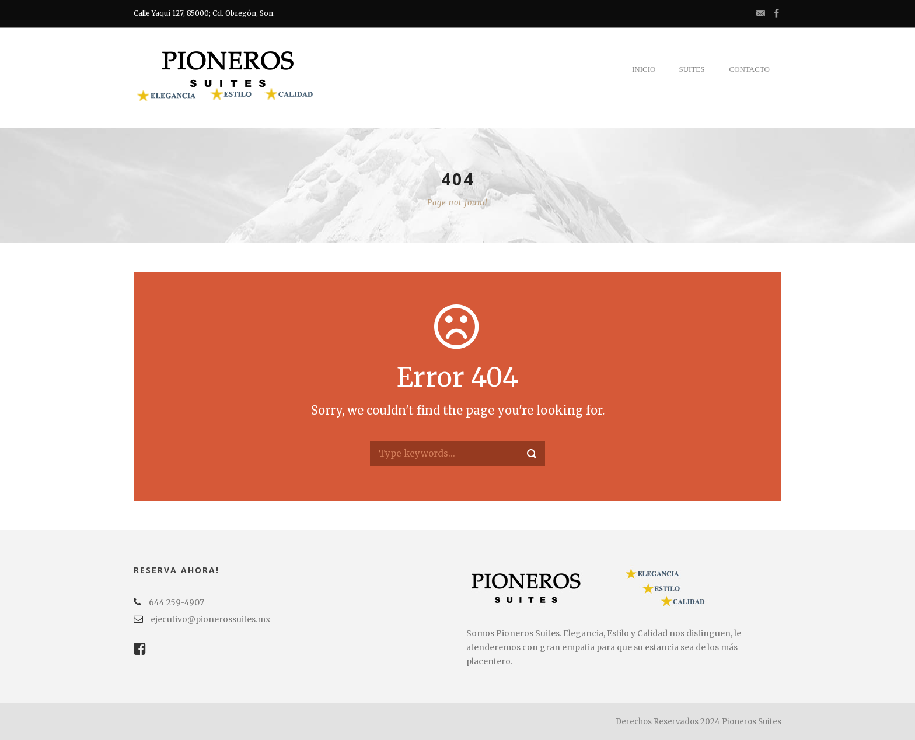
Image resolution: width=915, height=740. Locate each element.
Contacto (749, 69)
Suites (691, 69)
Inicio (643, 69)
